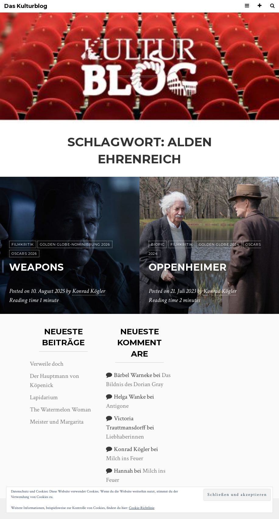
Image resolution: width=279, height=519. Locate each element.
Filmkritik (23, 244)
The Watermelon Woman (60, 410)
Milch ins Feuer (124, 458)
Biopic (157, 244)
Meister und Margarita (56, 422)
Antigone (117, 406)
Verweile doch (46, 364)
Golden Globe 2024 (219, 244)
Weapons (36, 267)
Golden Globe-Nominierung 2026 (75, 244)
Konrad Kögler (88, 291)
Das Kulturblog (25, 6)
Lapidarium (44, 397)
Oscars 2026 (24, 253)
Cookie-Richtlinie (141, 508)
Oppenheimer (188, 267)
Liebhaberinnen (125, 437)
